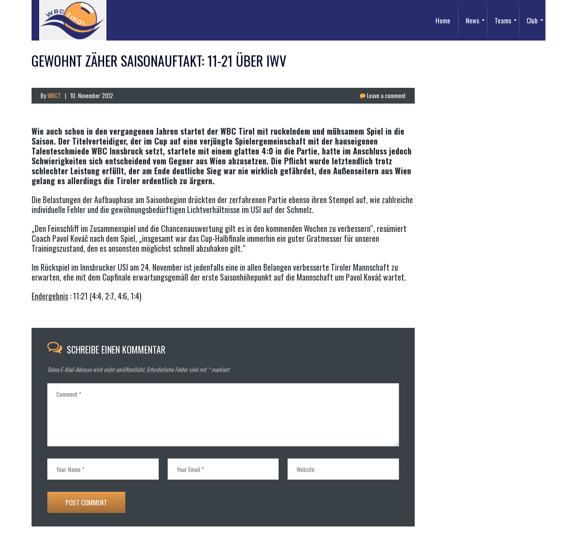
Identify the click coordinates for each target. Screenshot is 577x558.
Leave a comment (383, 95)
